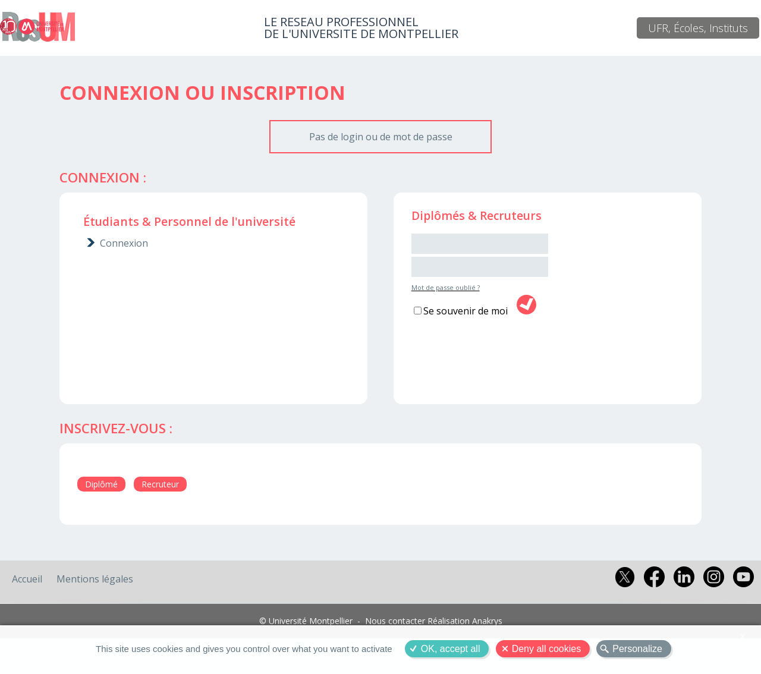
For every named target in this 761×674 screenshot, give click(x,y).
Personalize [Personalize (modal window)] (637, 649)
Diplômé (101, 484)
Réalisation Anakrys (464, 620)
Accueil (27, 578)
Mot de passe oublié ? (445, 287)
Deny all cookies (546, 649)
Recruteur (160, 484)
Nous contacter (395, 620)
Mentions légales (94, 578)
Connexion (124, 243)
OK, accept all (450, 649)
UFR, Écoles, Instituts (698, 28)
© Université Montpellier (306, 620)
